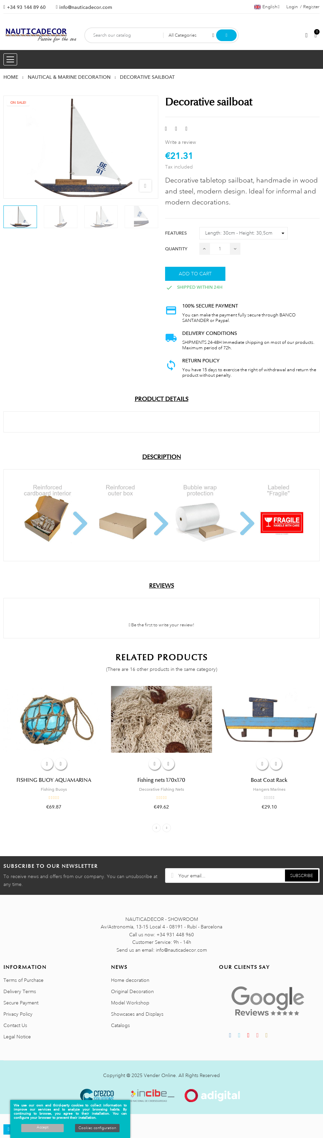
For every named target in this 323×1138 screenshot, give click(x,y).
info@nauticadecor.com (85, 7)
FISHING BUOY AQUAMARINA (53, 780)
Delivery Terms (19, 991)
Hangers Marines (269, 789)
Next (166, 828)
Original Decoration (132, 991)
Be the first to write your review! (162, 625)
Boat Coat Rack (269, 780)
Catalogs (120, 1025)
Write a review (180, 142)
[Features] (243, 233)
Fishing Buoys (54, 789)
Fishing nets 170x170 (161, 780)
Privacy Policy (18, 1014)
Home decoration (130, 980)
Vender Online (160, 1075)
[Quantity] (220, 249)
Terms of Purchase (23, 980)
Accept (42, 1127)
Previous (156, 828)
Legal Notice (17, 1037)
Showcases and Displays (137, 1014)
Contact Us (15, 1025)
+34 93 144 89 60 (26, 7)
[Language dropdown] (266, 7)
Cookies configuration (97, 1128)
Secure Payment (20, 1003)
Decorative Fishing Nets (161, 789)
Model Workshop (130, 1003)
